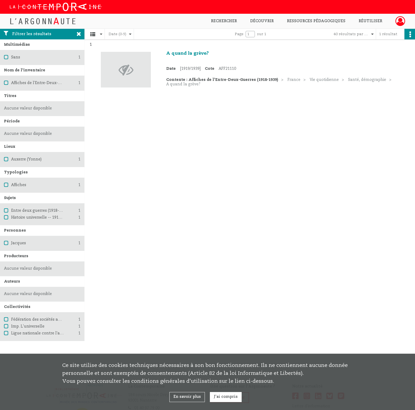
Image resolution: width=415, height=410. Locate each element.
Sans (15, 57)
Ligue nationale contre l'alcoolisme (44, 333)
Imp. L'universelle (27, 326)
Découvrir (262, 21)
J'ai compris (226, 397)
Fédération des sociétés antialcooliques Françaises (58, 319)
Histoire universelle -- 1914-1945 (41, 217)
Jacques (18, 243)
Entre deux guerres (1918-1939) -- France (49, 211)
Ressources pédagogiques (316, 21)
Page (239, 34)
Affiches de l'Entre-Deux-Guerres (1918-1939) (52, 83)
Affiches (18, 185)
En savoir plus (187, 397)
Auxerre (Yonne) (26, 159)
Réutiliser (370, 21)
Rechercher (224, 21)
